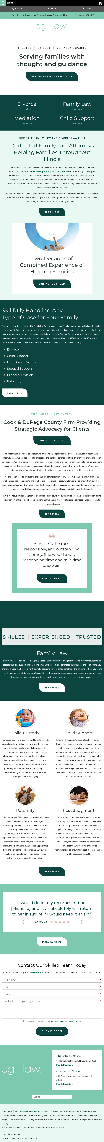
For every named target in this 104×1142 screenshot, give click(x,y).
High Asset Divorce (86, 350)
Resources (7, 1124)
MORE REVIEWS (51, 553)
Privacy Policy (74, 997)
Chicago (36, 1086)
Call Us (17, 8)
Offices (87, 8)
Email (52, 8)
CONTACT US (52, 415)
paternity (46, 172)
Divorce (10, 350)
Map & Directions (64, 1040)
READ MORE (52, 212)
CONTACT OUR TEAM (52, 284)
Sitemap (48, 1124)
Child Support (48, 350)
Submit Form (52, 1006)
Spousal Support (17, 356)
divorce (37, 172)
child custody (61, 172)
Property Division (51, 356)
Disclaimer (59, 997)
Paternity (79, 356)
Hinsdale (24, 1086)
